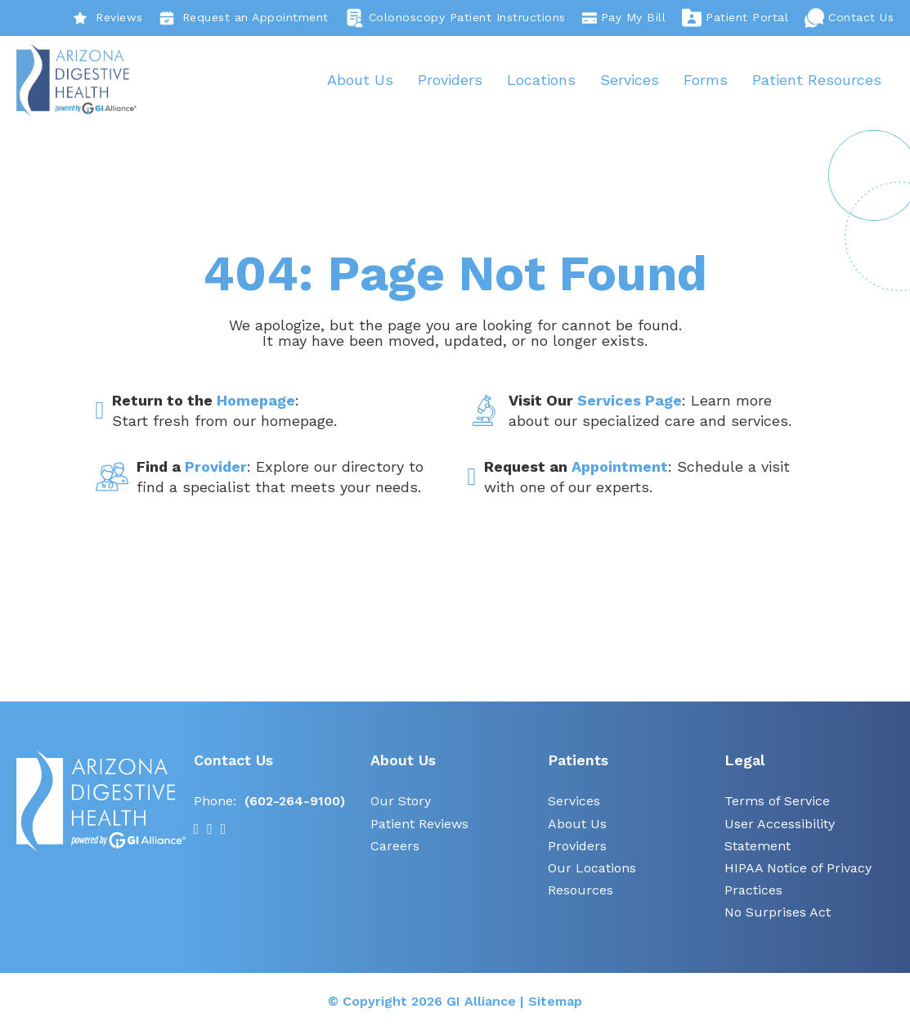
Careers (394, 846)
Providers (450, 79)
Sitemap (555, 1002)
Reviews (108, 18)
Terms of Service (777, 802)
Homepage (256, 401)
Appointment (620, 467)
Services (629, 79)
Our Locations (592, 868)
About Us (360, 79)
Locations (541, 79)
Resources (580, 891)
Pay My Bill (624, 18)
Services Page (629, 401)
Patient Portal (735, 18)
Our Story (400, 802)
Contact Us (849, 18)
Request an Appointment (244, 18)
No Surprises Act (777, 913)
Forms (706, 79)
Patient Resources (816, 79)
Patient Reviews (419, 824)
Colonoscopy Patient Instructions (455, 18)
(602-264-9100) (294, 802)
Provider (216, 467)
